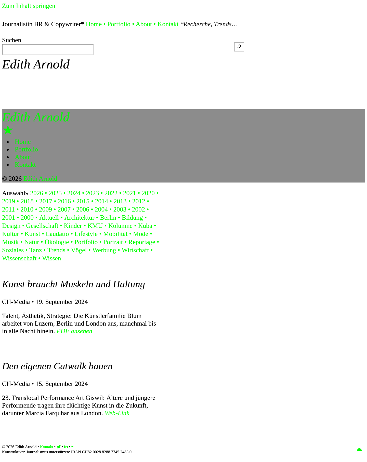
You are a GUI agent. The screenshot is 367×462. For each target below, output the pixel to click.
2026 (36, 193)
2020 (148, 193)
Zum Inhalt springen (28, 5)
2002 (138, 209)
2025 (55, 193)
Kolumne (120, 225)
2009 (45, 209)
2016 (64, 201)
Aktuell (49, 217)
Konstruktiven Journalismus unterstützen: (67, 452)
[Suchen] (239, 47)
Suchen (11, 40)
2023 (92, 193)
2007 (64, 209)
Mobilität (115, 233)
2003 (119, 209)
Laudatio (57, 233)
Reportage (141, 242)
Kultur (10, 233)
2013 (120, 201)
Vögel (79, 250)
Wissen (51, 258)
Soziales (13, 250)
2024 (73, 193)
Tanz (35, 250)
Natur (31, 242)
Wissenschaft (19, 258)
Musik (10, 242)
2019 (8, 201)
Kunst (32, 233)
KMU (95, 225)
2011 (8, 209)
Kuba (145, 225)
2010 (26, 209)
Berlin (108, 217)
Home (94, 24)
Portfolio (118, 24)
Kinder (73, 225)
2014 (101, 201)
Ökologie (57, 242)
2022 (110, 193)
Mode (140, 233)
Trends (56, 250)
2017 (45, 201)
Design (11, 225)
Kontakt (168, 24)
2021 (129, 193)
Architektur (79, 217)
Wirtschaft (135, 250)
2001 (8, 217)
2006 (82, 209)
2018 (27, 201)
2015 (82, 201)
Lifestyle (86, 233)
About (144, 24)
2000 (27, 217)
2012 (138, 201)
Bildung (132, 217)
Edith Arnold (36, 64)
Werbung (104, 250)
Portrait (113, 242)
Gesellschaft (42, 225)
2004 (101, 209)
